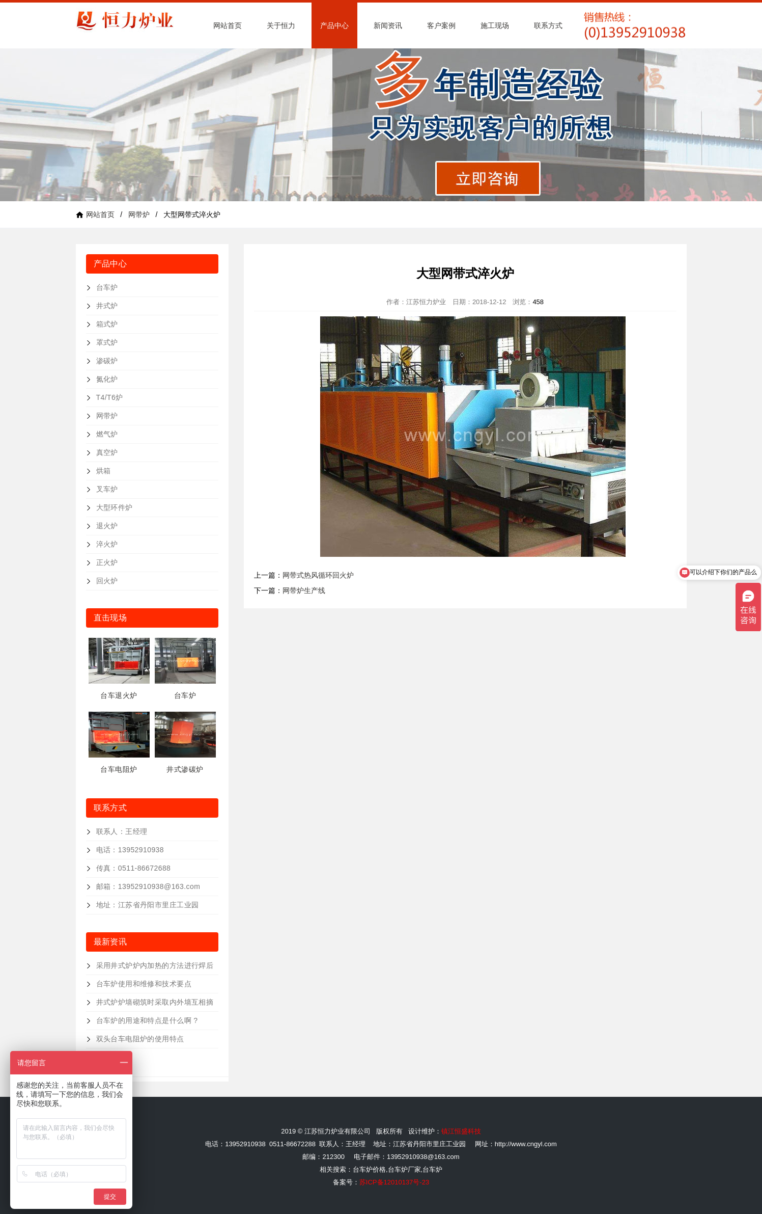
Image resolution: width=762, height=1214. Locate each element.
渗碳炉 (107, 361)
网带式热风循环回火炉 (318, 575)
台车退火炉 (118, 695)
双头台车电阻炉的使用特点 (140, 1039)
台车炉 (107, 287)
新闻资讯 (388, 25)
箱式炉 (107, 324)
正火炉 (107, 562)
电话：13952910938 (130, 850)
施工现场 (495, 25)
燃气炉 (107, 434)
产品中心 (334, 25)
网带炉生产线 (304, 590)
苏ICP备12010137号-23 (394, 1182)
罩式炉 (107, 342)
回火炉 (107, 581)
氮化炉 (107, 379)
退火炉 (107, 526)
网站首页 (227, 25)
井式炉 (107, 306)
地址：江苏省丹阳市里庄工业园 (147, 905)
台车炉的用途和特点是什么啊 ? (147, 1020)
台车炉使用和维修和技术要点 (143, 984)
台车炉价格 (369, 1169)
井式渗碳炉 (184, 769)
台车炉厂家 (404, 1169)
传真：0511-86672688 (133, 868)
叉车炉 (107, 489)
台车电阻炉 (118, 769)
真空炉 (107, 452)
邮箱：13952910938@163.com (148, 886)
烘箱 (103, 471)
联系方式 (548, 25)
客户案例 (441, 25)
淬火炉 (107, 544)
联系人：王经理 (122, 831)
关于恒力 (281, 25)
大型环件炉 (114, 507)
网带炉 (139, 214)
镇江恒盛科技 (461, 1131)
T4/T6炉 (109, 397)
